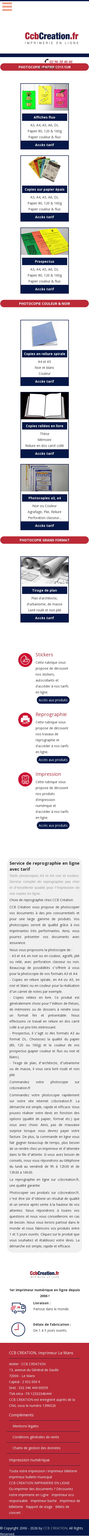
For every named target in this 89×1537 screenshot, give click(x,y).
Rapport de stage (39, 1506)
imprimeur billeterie (62, 1471)
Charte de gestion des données (37, 1448)
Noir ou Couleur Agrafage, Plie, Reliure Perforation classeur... (44, 507)
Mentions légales (26, 1426)
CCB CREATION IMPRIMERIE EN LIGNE (39, 1483)
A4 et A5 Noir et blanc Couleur (44, 363)
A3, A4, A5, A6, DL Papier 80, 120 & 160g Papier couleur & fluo (44, 126)
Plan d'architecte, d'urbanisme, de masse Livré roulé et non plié (44, 599)
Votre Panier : (48, 68)
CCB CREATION (55, 1528)
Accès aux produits (53, 700)
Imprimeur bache (44, 1500)
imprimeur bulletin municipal (30, 1477)
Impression (48, 774)
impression (36, 1471)
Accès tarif (44, 145)
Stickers (44, 654)
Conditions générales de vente (36, 1437)
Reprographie (51, 714)
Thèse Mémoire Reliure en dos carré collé (44, 435)
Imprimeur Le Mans (55, 1352)
